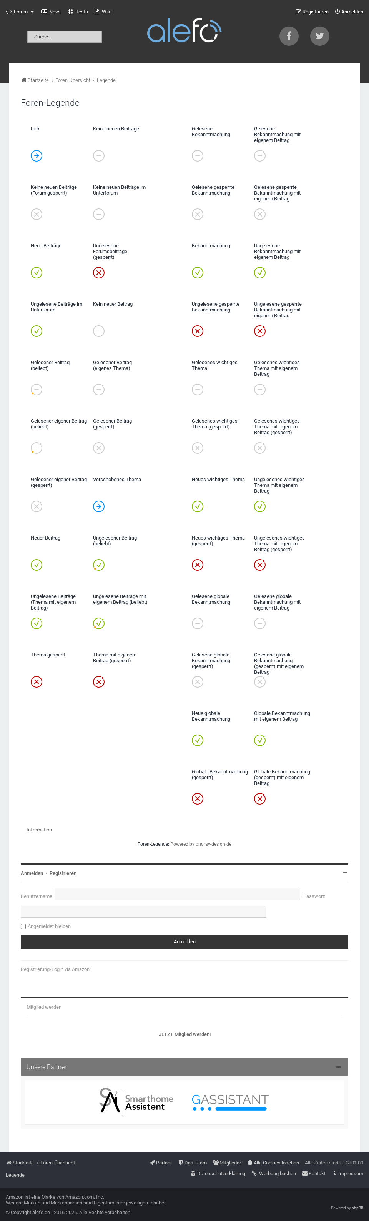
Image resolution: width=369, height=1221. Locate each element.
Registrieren (63, 873)
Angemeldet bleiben (49, 926)
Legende (15, 1175)
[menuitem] (51, 12)
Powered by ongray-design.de (200, 844)
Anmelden (32, 873)
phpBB (357, 1208)
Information (39, 830)
